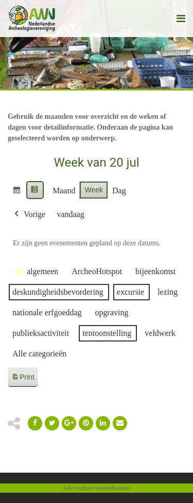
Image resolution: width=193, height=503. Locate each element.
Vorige (28, 214)
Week (93, 190)
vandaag (70, 214)
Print (22, 379)
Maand (63, 190)
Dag (119, 190)
